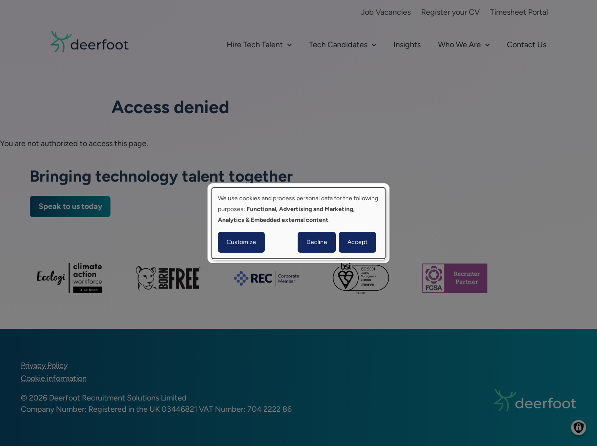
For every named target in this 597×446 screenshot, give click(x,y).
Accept (357, 242)
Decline (316, 242)
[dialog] (298, 222)
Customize (241, 242)
